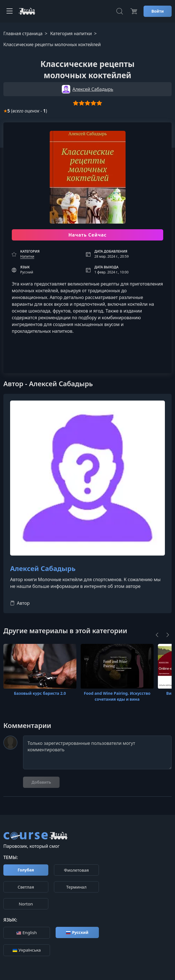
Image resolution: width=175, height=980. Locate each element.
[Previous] (157, 635)
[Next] (168, 635)
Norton (26, 904)
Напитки (27, 256)
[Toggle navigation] (9, 11)
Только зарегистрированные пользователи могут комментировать (97, 752)
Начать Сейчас (87, 235)
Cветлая (26, 887)
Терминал (76, 887)
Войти (157, 11)
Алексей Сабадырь (43, 569)
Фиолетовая (76, 870)
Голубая (26, 870)
